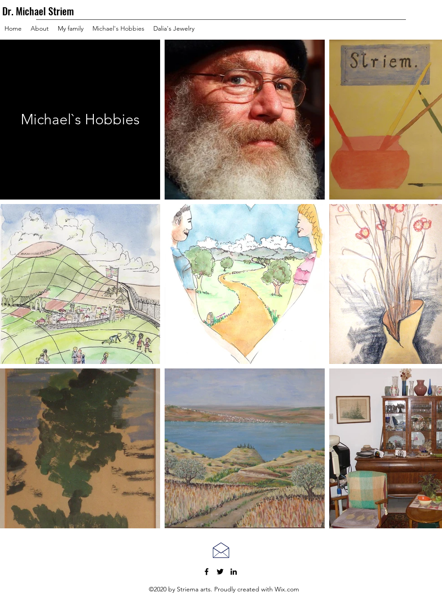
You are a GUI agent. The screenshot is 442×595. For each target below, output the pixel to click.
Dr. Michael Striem (38, 11)
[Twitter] (220, 571)
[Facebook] (206, 571)
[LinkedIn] (233, 571)
